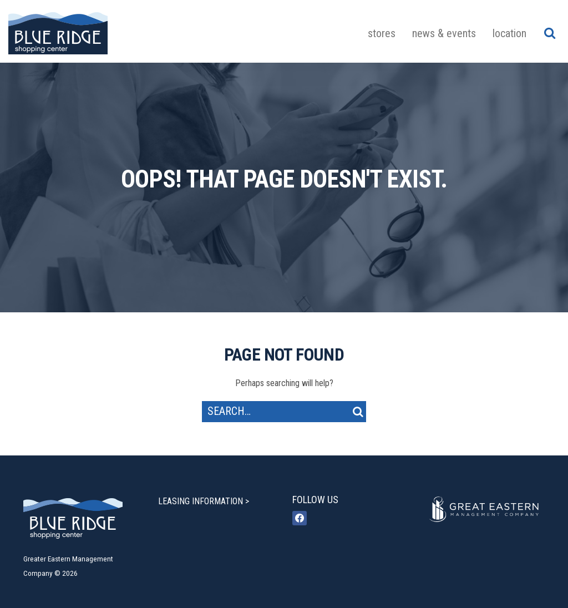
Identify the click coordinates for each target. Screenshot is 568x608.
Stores (381, 33)
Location (509, 33)
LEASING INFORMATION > (203, 501)
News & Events (444, 33)
